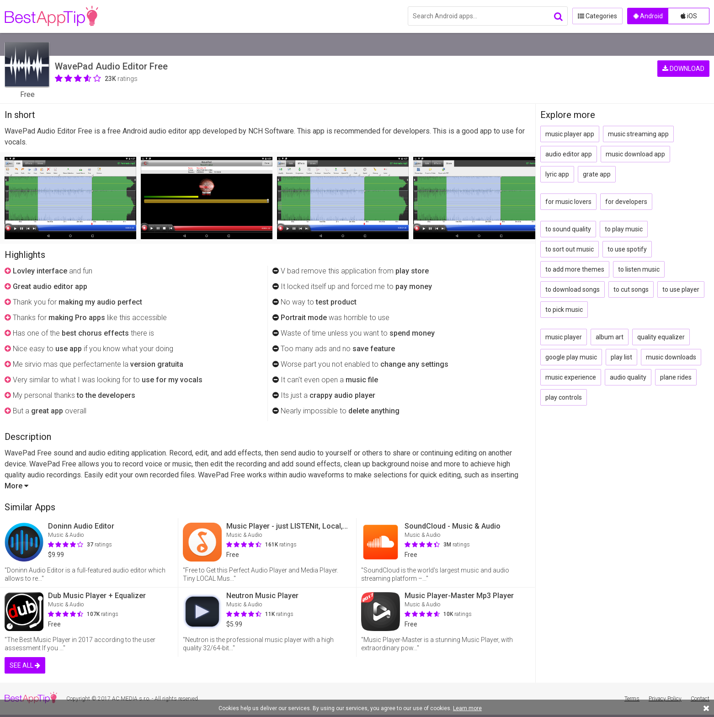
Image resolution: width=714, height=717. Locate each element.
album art (609, 337)
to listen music (639, 269)
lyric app (557, 174)
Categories (597, 16)
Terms (631, 699)
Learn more (467, 708)
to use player (680, 289)
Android (648, 16)
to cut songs (631, 289)
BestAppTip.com (51, 16)
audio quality (628, 377)
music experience (570, 377)
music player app (569, 134)
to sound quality (568, 229)
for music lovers (568, 201)
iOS (689, 16)
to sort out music (569, 249)
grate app (597, 174)
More (16, 486)
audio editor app (568, 154)
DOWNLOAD (683, 68)
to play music (624, 229)
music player (563, 337)
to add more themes (574, 269)
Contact (700, 699)
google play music (571, 357)
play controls (563, 397)
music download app (635, 154)
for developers (626, 201)
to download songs (572, 289)
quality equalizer (661, 337)
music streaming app (638, 134)
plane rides (676, 377)
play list (621, 357)
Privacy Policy (665, 699)
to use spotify (627, 249)
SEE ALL (25, 665)
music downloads (671, 357)
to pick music (564, 309)
